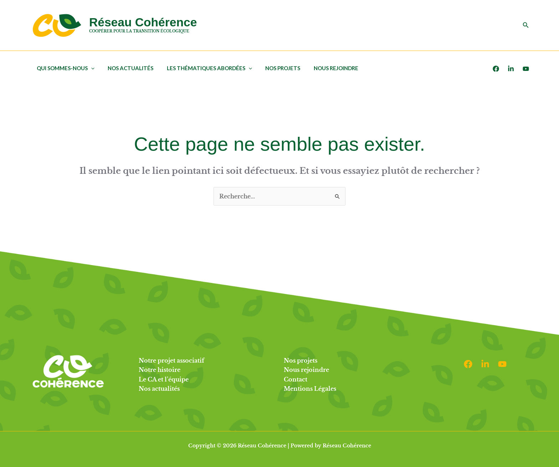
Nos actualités (126, 68)
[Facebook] (496, 69)
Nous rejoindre (324, 68)
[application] (89, 68)
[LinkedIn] (511, 69)
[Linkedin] (485, 364)
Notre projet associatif (171, 360)
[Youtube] (526, 69)
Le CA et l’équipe (164, 379)
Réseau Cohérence (143, 22)
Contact (295, 379)
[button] (526, 25)
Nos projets (273, 68)
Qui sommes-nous (64, 68)
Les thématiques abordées (202, 68)
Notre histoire (159, 369)
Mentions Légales (310, 388)
